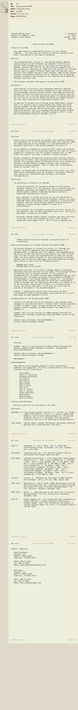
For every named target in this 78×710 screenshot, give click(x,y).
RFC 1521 (52, 74)
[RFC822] (14, 526)
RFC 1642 (58, 493)
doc (4, 6)
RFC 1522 (63, 74)
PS (20, 14)
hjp (2, 4)
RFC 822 (45, 72)
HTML (26, 14)
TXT (17, 14)
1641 (17, 4)
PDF (23, 14)
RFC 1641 (7, 10)
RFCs (5, 8)
